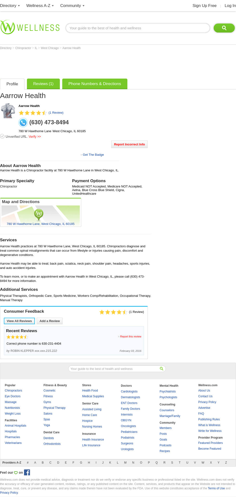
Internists (127, 414)
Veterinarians (13, 443)
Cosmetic (49, 390)
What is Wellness (209, 425)
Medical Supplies (93, 396)
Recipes (165, 451)
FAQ (201, 413)
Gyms (47, 402)
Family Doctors (130, 408)
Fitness (48, 396)
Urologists (127, 449)
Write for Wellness (210, 431)
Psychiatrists (168, 391)
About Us (204, 390)
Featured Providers (210, 443)
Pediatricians (129, 432)
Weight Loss (13, 413)
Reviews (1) (43, 84)
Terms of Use (216, 488)
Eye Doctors (12, 396)
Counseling (167, 404)
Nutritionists (12, 408)
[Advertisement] (87, 63)
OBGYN (126, 420)
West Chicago (50, 48)
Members (166, 428)
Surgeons (127, 443)
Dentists (48, 438)
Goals (163, 439)
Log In (230, 5)
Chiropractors (13, 390)
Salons (47, 413)
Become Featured (209, 448)
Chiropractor (23, 48)
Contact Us (205, 396)
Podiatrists (127, 437)
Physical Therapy (54, 408)
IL (36, 48)
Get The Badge (93, 154)
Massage (11, 402)
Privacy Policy (207, 402)
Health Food (90, 390)
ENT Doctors (129, 403)
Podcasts (165, 445)
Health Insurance (93, 439)
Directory (8, 5)
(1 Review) (56, 112)
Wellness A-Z (38, 5)
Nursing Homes (92, 426)
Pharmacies (12, 437)
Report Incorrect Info (129, 144)
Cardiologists (129, 391)
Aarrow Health (71, 48)
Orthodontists (52, 444)
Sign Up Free (205, 5)
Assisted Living (91, 409)
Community (70, 5)
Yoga (46, 425)
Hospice (87, 420)
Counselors (167, 410)
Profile (12, 84)
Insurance (89, 433)
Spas (46, 419)
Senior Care (90, 403)
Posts (163, 433)
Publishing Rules (209, 419)
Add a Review (49, 321)
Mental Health (169, 385)
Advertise (204, 408)
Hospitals (11, 431)
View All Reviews (19, 321)
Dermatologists (130, 397)
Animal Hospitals (15, 425)
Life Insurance (91, 445)
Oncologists (128, 426)
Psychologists (168, 397)
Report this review (130, 336)
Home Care (89, 415)
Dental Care (51, 432)
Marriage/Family (170, 416)
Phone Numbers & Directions (94, 83)
